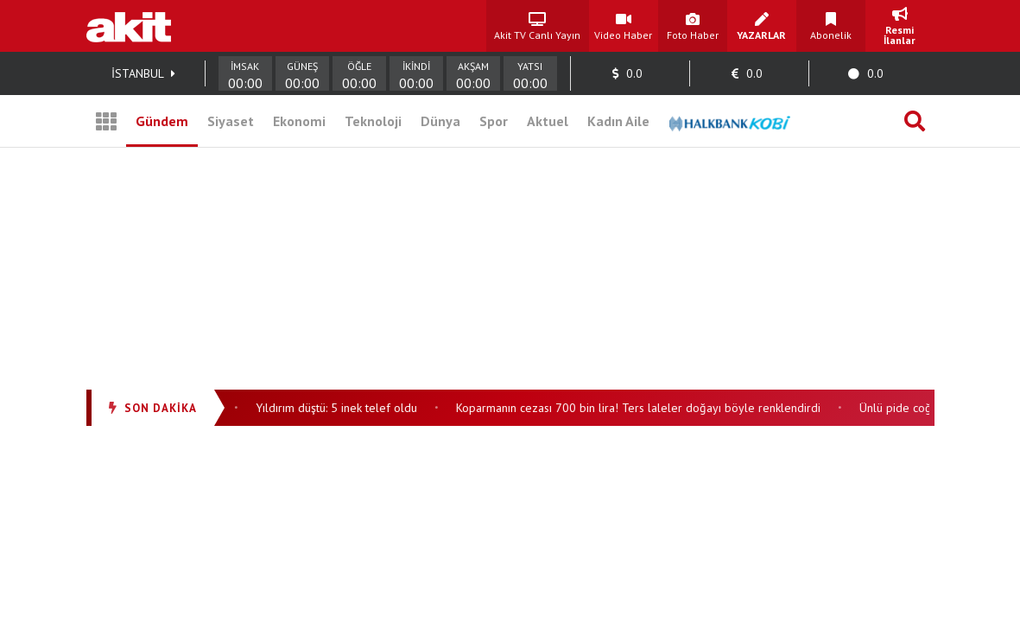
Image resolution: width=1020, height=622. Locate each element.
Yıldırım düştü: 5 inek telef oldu (339, 408)
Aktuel (547, 121)
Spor (493, 121)
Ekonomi (299, 121)
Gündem (162, 121)
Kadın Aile (618, 121)
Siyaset (230, 121)
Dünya (440, 121)
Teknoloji (373, 121)
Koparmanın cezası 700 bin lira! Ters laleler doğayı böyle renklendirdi (641, 408)
